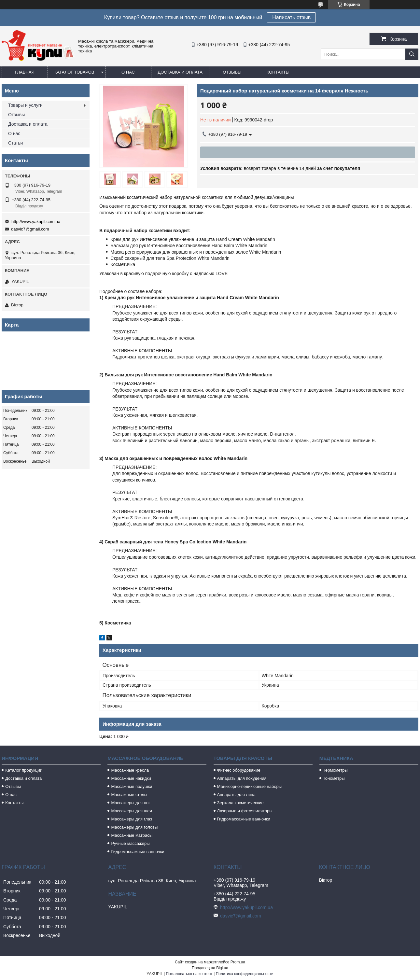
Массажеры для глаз (131, 819)
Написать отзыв (291, 17)
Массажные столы (129, 794)
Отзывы (232, 72)
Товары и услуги (25, 105)
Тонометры (334, 778)
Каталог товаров (74, 72)
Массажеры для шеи (131, 810)
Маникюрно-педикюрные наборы (249, 786)
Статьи (15, 143)
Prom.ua (238, 962)
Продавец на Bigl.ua (210, 968)
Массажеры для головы (134, 827)
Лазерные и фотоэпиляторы (245, 810)
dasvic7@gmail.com (30, 229)
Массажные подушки (131, 786)
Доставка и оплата (180, 72)
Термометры (335, 770)
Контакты (278, 72)
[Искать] (411, 54)
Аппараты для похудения (242, 778)
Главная (25, 72)
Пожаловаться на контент (189, 974)
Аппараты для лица (236, 794)
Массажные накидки (131, 778)
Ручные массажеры (130, 843)
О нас (128, 72)
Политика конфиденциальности (244, 974)
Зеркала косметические (240, 802)
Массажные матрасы (131, 835)
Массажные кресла (130, 770)
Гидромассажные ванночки (137, 851)
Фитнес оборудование (238, 770)
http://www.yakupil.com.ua (35, 221)
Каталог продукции (23, 770)
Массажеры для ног (130, 802)
